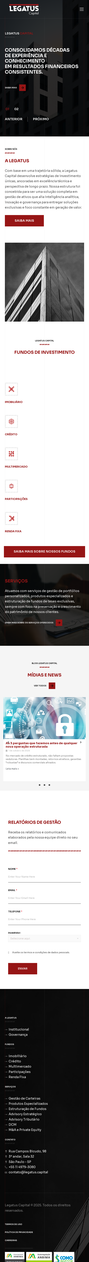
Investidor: (14, 932)
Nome (12, 869)
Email (12, 890)
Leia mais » (12, 768)
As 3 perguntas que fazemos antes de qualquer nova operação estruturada (41, 745)
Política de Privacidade (19, 1232)
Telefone (15, 911)
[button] (7, 108)
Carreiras (11, 1240)
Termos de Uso (13, 1224)
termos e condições (35, 952)
